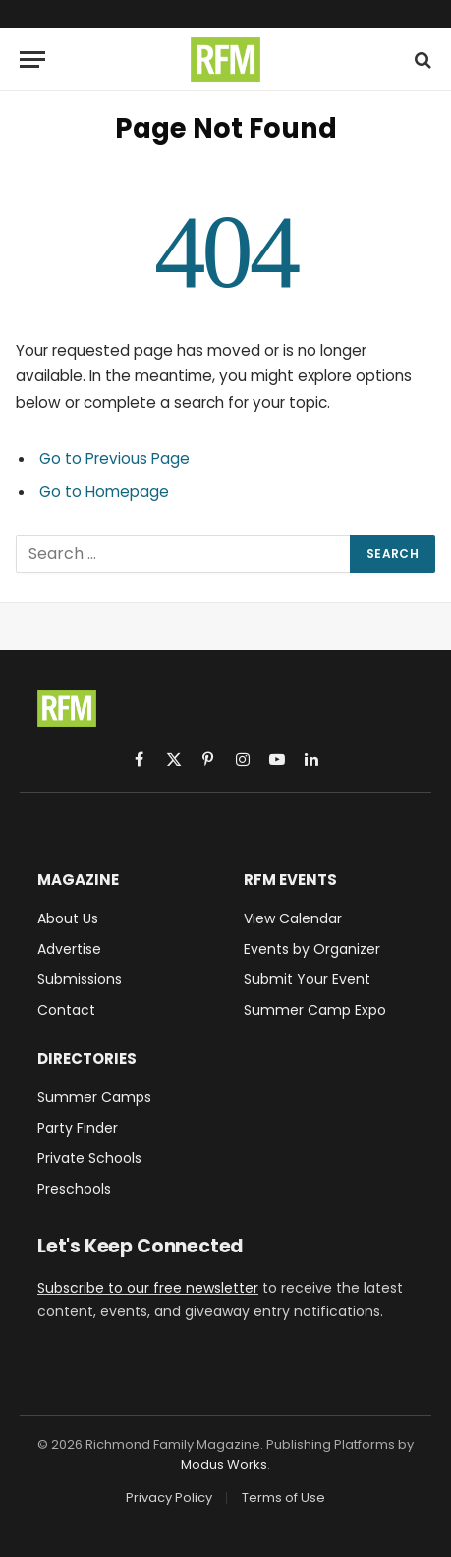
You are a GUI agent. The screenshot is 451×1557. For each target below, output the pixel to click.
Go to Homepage (104, 491)
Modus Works (224, 1464)
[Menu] (32, 59)
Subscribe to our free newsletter (147, 1288)
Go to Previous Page (114, 458)
